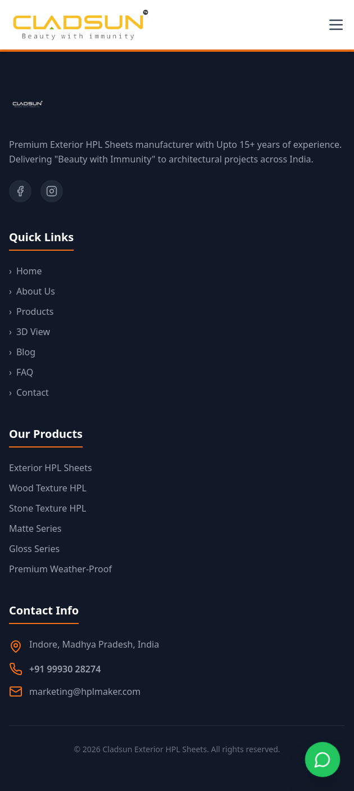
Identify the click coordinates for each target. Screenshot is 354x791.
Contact (29, 392)
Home (25, 271)
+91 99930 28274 (65, 669)
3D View (29, 331)
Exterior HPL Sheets (50, 468)
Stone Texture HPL (47, 508)
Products (31, 311)
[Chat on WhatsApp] (322, 759)
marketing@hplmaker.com (84, 691)
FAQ (21, 372)
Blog (22, 352)
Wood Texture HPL (48, 488)
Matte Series (35, 528)
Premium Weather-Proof (60, 569)
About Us (32, 291)
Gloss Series (34, 549)
